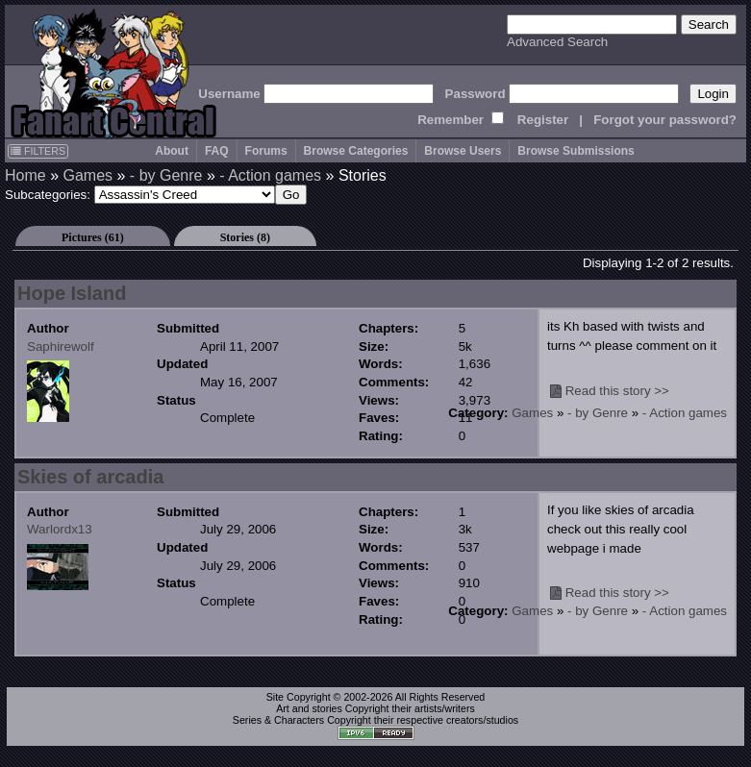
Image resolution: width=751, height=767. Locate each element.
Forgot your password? (665, 119)
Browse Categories (356, 151)
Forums (266, 151)
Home (25, 175)
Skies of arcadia (90, 476)
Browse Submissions (575, 151)
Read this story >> (617, 391)
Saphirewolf (60, 346)
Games (88, 175)
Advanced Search (557, 42)
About (171, 151)
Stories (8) (245, 237)
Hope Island (71, 293)
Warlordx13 (59, 529)
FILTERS (38, 151)
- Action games (270, 175)
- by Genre (166, 175)
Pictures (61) (93, 237)
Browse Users (462, 151)
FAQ (217, 151)
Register (542, 119)
